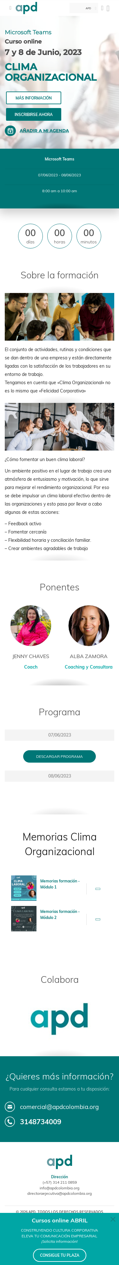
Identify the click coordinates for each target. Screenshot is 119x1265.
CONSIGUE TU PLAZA (59, 1255)
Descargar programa (59, 756)
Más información (34, 98)
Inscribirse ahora (34, 114)
